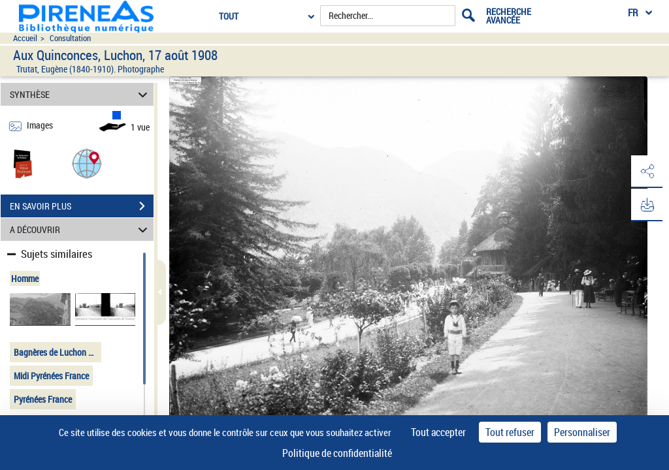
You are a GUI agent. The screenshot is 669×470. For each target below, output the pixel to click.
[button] (87, 163)
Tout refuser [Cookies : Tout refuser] (509, 432)
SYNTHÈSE (81, 94)
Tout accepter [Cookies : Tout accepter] (438, 432)
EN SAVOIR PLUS (82, 206)
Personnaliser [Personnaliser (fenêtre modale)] (582, 432)
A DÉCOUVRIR (81, 229)
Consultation (70, 38)
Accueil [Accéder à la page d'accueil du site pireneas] (25, 38)
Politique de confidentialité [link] (337, 453)
